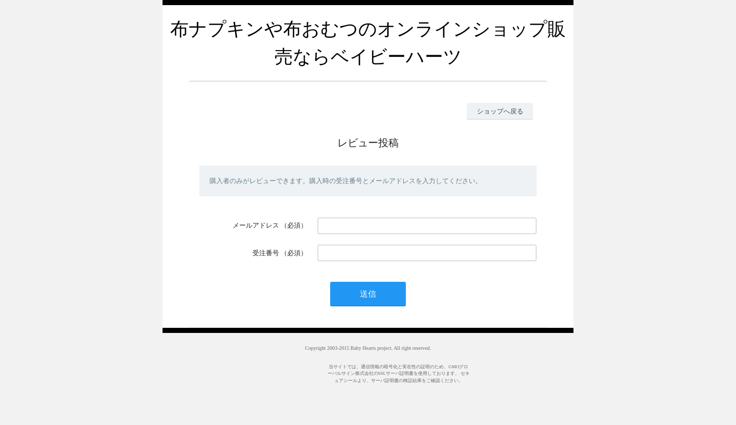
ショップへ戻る (500, 111)
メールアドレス (256, 225)
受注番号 (265, 253)
